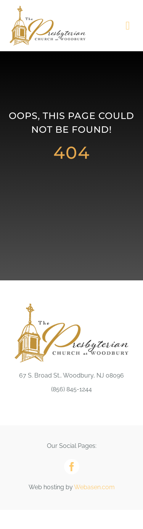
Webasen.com (94, 487)
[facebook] (71, 466)
